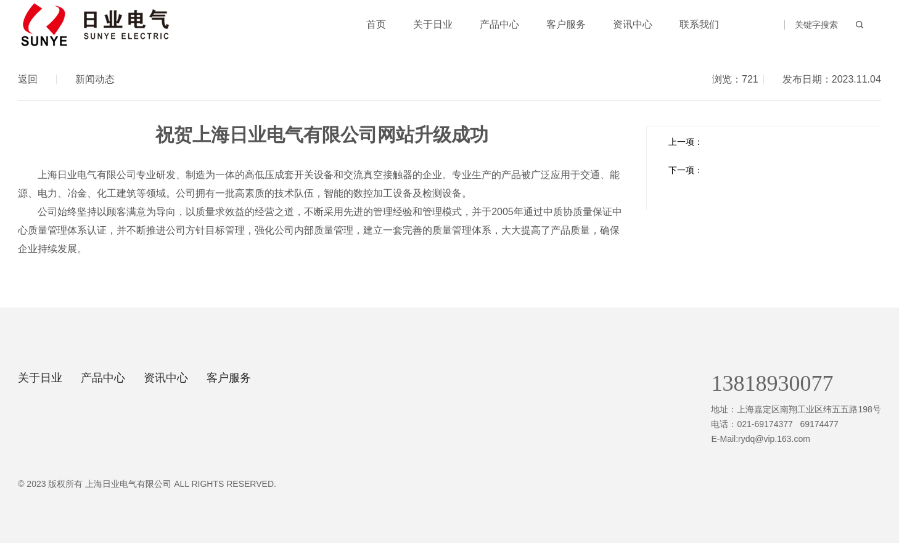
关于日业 (433, 24)
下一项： (685, 170)
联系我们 (699, 24)
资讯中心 (632, 24)
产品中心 (499, 24)
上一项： (685, 142)
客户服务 (566, 24)
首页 (376, 24)
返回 (28, 79)
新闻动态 (95, 79)
